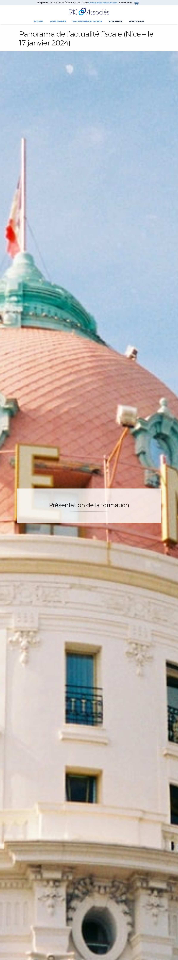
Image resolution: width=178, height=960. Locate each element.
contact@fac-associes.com (102, 2)
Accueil (38, 21)
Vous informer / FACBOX (87, 21)
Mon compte (136, 21)
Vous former (58, 21)
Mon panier (115, 21)
